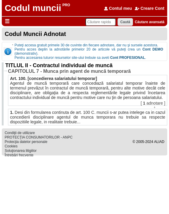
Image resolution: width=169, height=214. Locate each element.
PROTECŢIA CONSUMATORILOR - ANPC (39, 137)
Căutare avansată (149, 22)
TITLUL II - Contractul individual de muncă (59, 65)
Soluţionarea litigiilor (21, 151)
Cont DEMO (153, 49)
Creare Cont (149, 8)
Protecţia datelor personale (26, 142)
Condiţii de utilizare (20, 133)
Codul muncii (33, 8)
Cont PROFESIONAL (127, 58)
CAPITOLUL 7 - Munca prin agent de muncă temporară (69, 71)
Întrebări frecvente (19, 155)
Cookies (11, 146)
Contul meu (118, 8)
